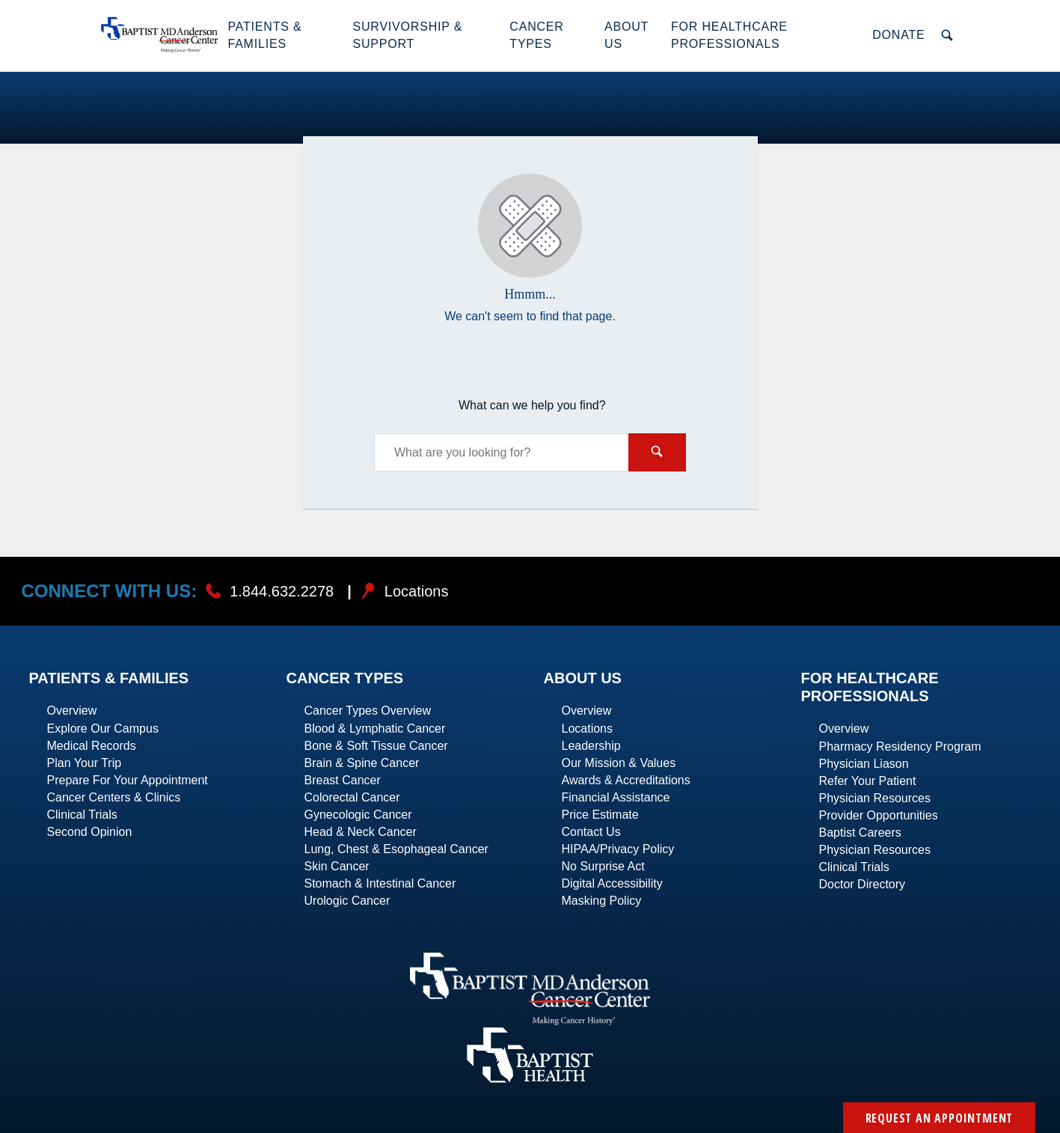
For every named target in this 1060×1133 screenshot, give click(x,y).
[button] (282, 35)
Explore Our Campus (103, 728)
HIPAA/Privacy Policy (618, 849)
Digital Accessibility (612, 883)
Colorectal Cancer (352, 797)
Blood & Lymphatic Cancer (375, 728)
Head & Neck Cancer (360, 831)
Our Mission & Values (619, 763)
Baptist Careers (860, 832)
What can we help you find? (532, 405)
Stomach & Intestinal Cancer (380, 883)
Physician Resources (875, 798)
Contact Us (591, 831)
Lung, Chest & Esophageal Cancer (396, 849)
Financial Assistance (616, 797)
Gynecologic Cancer (358, 814)
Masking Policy (602, 900)
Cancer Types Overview (368, 710)
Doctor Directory (862, 884)
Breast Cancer (342, 780)
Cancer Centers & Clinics (114, 797)
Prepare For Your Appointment (127, 780)
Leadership (591, 745)
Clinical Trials (82, 814)
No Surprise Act (603, 866)
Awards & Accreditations (626, 780)
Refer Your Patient (867, 781)
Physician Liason (864, 763)
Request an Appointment (940, 1118)
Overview (72, 710)
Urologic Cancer (347, 900)
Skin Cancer (337, 866)
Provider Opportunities (878, 815)
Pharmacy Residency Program (900, 746)
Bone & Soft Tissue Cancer (376, 745)
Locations (587, 728)
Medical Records (91, 745)
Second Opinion (89, 831)
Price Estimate (600, 814)
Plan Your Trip (84, 763)
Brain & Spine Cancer (362, 763)
